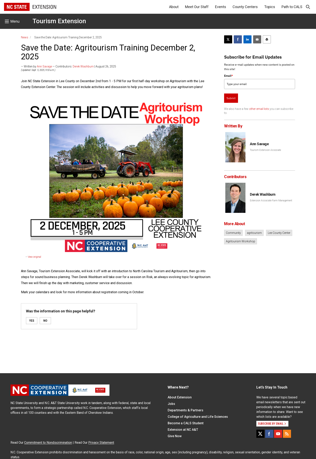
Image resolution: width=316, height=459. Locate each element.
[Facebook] (269, 434)
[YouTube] (278, 434)
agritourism (254, 232)
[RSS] (287, 434)
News (24, 37)
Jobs (171, 404)
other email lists (259, 108)
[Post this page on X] (228, 39)
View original (34, 256)
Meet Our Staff (197, 7)
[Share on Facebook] (238, 39)
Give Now (175, 436)
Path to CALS (292, 7)
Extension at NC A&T (183, 430)
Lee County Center (279, 232)
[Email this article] (257, 39)
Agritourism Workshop (240, 241)
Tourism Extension (59, 21)
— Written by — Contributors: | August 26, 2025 (68, 66)
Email (228, 76)
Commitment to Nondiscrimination (48, 442)
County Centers (245, 7)
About (174, 7)
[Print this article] (267, 39)
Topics (269, 7)
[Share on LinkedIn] (247, 39)
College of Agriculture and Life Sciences (198, 417)
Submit (231, 98)
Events (220, 7)
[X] (260, 434)
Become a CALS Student (186, 423)
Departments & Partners (185, 410)
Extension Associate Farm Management (271, 200)
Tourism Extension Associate (265, 150)
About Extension (180, 397)
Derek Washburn (83, 66)
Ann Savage (44, 66)
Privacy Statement (101, 442)
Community (233, 232)
